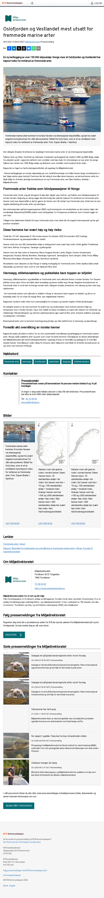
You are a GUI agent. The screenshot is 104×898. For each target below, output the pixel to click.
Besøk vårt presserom (19, 805)
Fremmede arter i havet (14, 544)
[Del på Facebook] (9, 48)
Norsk (5, 886)
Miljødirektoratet (33, 42)
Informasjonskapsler (12, 875)
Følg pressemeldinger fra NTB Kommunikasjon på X (25, 870)
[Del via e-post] (38, 48)
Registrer (14, 635)
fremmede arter (11, 361)
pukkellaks (54, 361)
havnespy (26, 361)
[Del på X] (19, 48)
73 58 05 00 (40, 584)
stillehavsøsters (81, 361)
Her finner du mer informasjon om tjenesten (22, 842)
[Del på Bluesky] (29, 48)
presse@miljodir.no (30, 402)
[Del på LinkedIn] (14, 48)
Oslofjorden (40, 361)
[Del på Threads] (24, 48)
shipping (66, 361)
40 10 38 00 (31, 399)
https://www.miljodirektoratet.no (50, 588)
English (12, 886)
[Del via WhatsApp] (33, 48)
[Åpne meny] (32, 3)
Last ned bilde (13, 523)
